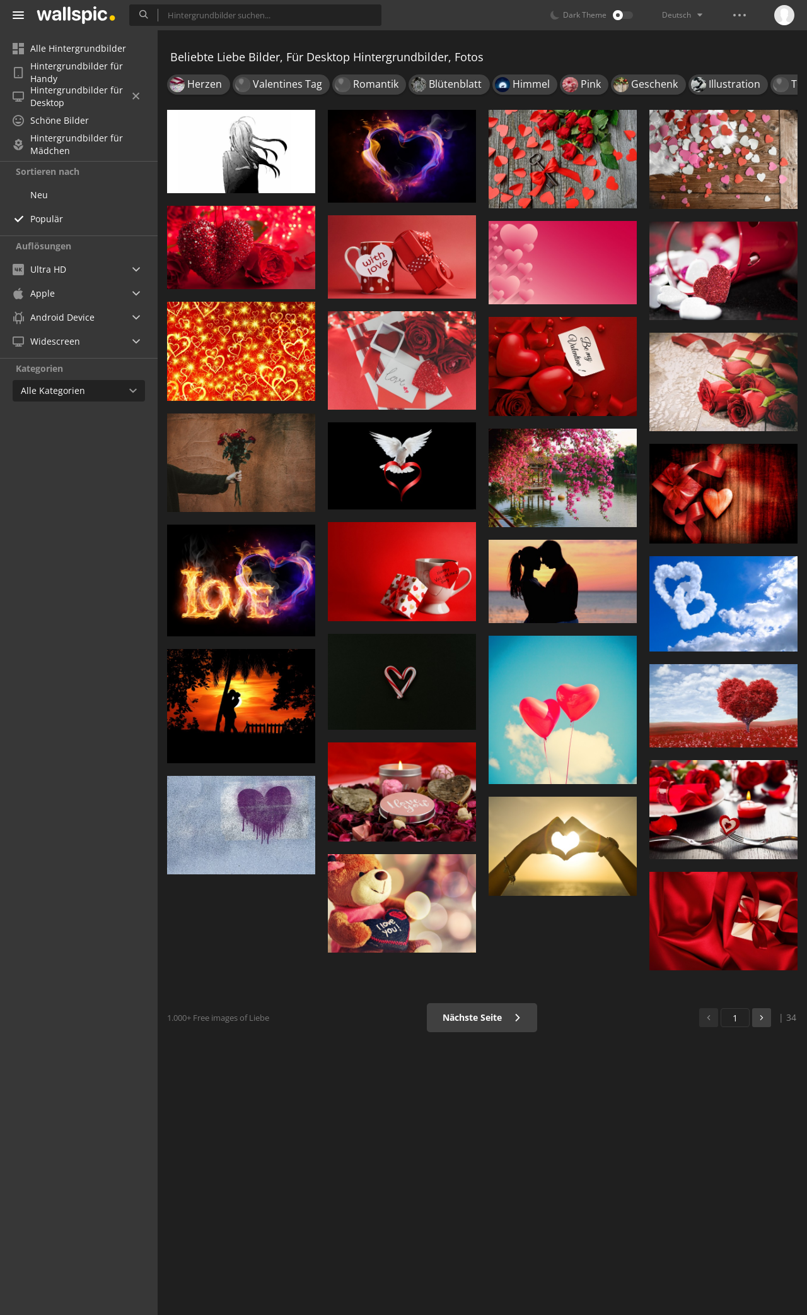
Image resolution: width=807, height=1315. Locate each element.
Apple (34, 293)
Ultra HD (39, 269)
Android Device (54, 317)
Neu (39, 195)
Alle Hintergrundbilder (69, 48)
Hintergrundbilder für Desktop (76, 97)
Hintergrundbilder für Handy (68, 73)
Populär (46, 219)
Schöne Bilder (51, 120)
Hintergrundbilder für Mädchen (68, 145)
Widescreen (46, 341)
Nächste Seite (482, 1017)
